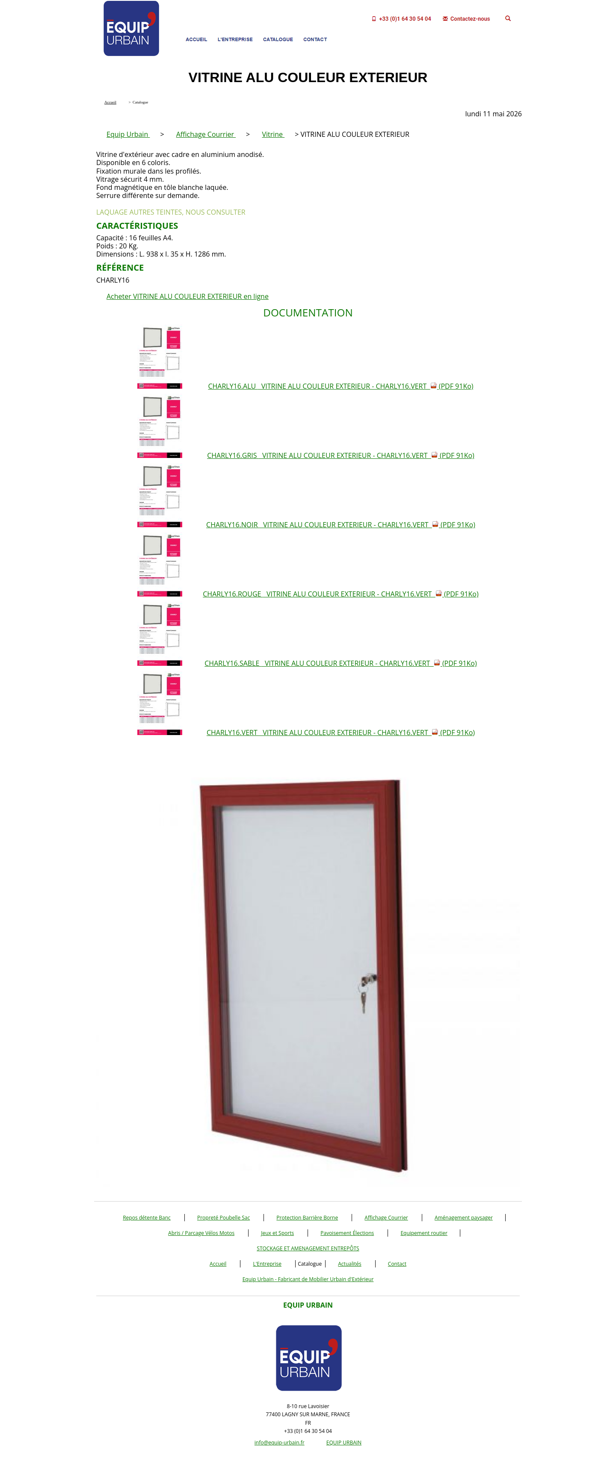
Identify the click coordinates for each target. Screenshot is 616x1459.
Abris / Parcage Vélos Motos (201, 1233)
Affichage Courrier (206, 134)
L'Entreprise (267, 1263)
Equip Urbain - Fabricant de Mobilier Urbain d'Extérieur (308, 1279)
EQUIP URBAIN (343, 1442)
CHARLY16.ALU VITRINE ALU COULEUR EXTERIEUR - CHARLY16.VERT (340, 386)
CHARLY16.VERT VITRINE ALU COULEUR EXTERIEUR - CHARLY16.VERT (341, 732)
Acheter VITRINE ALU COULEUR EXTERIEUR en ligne (188, 296)
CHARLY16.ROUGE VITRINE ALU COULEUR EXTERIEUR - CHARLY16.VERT (340, 594)
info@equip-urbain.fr (280, 1442)
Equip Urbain (128, 134)
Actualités (349, 1263)
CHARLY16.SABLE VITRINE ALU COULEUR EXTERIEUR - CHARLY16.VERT (340, 663)
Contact (397, 1263)
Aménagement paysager (464, 1217)
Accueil (218, 1263)
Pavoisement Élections (347, 1233)
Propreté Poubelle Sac (223, 1217)
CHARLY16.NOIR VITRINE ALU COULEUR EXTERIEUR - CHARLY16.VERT (340, 524)
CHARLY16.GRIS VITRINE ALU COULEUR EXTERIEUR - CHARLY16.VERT (340, 455)
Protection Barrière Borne (307, 1217)
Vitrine (273, 134)
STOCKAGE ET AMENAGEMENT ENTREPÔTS (308, 1248)
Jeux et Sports (277, 1233)
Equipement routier (423, 1233)
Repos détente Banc (147, 1217)
